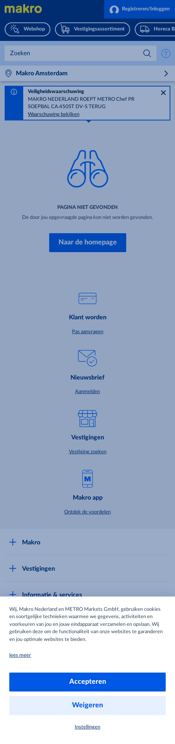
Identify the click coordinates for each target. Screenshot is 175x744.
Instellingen (87, 727)
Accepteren (87, 681)
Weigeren (87, 705)
